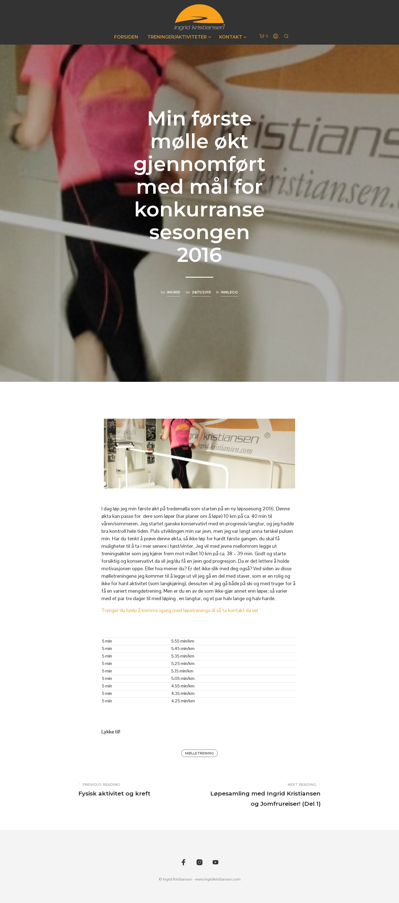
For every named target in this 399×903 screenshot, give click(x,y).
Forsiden (126, 37)
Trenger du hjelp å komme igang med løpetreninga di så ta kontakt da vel (179, 610)
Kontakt (230, 37)
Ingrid (173, 292)
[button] (263, 36)
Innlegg (229, 292)
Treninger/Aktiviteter (177, 37)
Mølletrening (199, 753)
